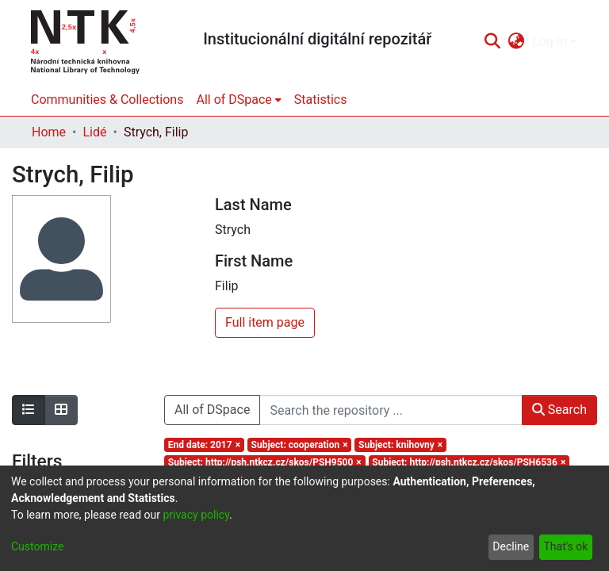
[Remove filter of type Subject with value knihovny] (400, 445)
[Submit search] (492, 42)
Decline (510, 546)
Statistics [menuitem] (320, 99)
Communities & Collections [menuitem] (107, 99)
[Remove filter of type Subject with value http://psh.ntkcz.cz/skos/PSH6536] (469, 462)
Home (49, 132)
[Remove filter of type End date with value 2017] (204, 445)
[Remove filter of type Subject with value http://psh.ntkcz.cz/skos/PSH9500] (265, 462)
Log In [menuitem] (549, 41)
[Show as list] (28, 410)
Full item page (264, 322)
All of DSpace (212, 409)
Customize (37, 546)
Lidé (94, 132)
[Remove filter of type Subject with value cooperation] (299, 445)
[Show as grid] (61, 410)
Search (559, 409)
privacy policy (196, 514)
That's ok (565, 546)
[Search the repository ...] (390, 410)
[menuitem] (517, 42)
